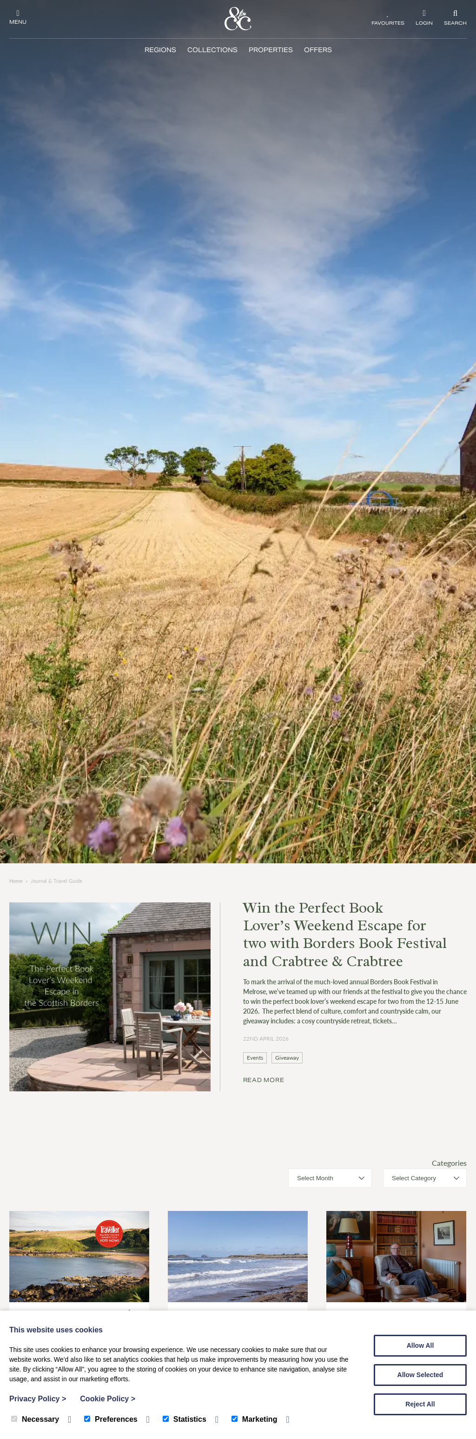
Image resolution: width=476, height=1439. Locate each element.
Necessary (35, 1419)
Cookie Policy (107, 1399)
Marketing (254, 1419)
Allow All (420, 1345)
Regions (160, 50)
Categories (449, 1162)
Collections (212, 50)
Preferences (111, 1419)
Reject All (420, 1404)
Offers (318, 50)
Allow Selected (420, 1374)
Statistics (184, 1419)
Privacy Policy (37, 1399)
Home (16, 880)
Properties (271, 50)
